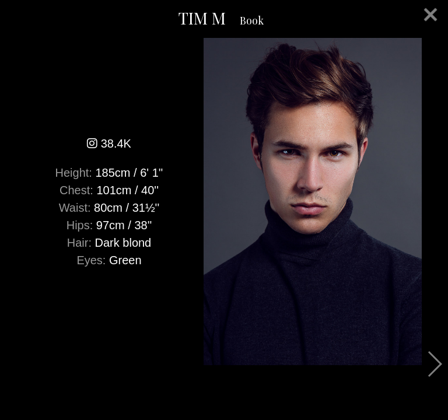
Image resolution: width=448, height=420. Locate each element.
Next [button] (434, 364)
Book (252, 20)
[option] (224, 201)
